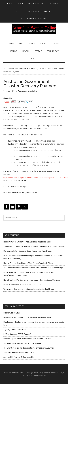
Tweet (6, 102)
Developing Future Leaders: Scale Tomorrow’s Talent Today (27, 251)
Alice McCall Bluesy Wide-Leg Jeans (18, 352)
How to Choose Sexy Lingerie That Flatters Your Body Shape (28, 263)
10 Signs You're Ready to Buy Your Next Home (22, 343)
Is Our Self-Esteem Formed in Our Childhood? (22, 284)
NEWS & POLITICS (19, 193)
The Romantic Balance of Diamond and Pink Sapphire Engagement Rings (33, 268)
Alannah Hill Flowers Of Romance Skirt (19, 357)
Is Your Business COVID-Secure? (17, 334)
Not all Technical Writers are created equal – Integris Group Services (31, 280)
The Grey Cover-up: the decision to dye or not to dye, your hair (28, 348)
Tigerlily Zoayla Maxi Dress (14, 330)
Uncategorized (31, 193)
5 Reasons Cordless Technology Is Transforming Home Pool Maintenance (33, 246)
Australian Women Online (34, 29)
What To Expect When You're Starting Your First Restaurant (27, 339)
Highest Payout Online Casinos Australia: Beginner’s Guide (27, 242)
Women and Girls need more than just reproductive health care (28, 289)
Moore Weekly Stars (11, 313)
